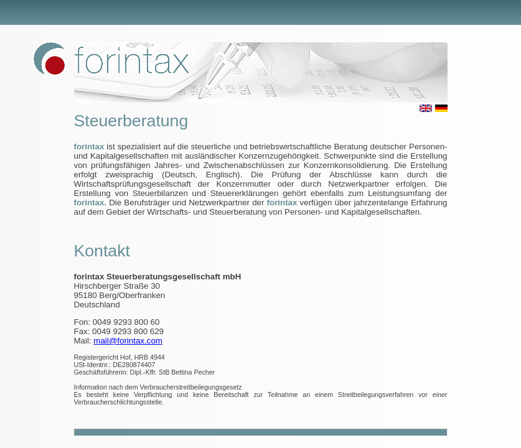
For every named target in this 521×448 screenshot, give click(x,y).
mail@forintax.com (127, 340)
